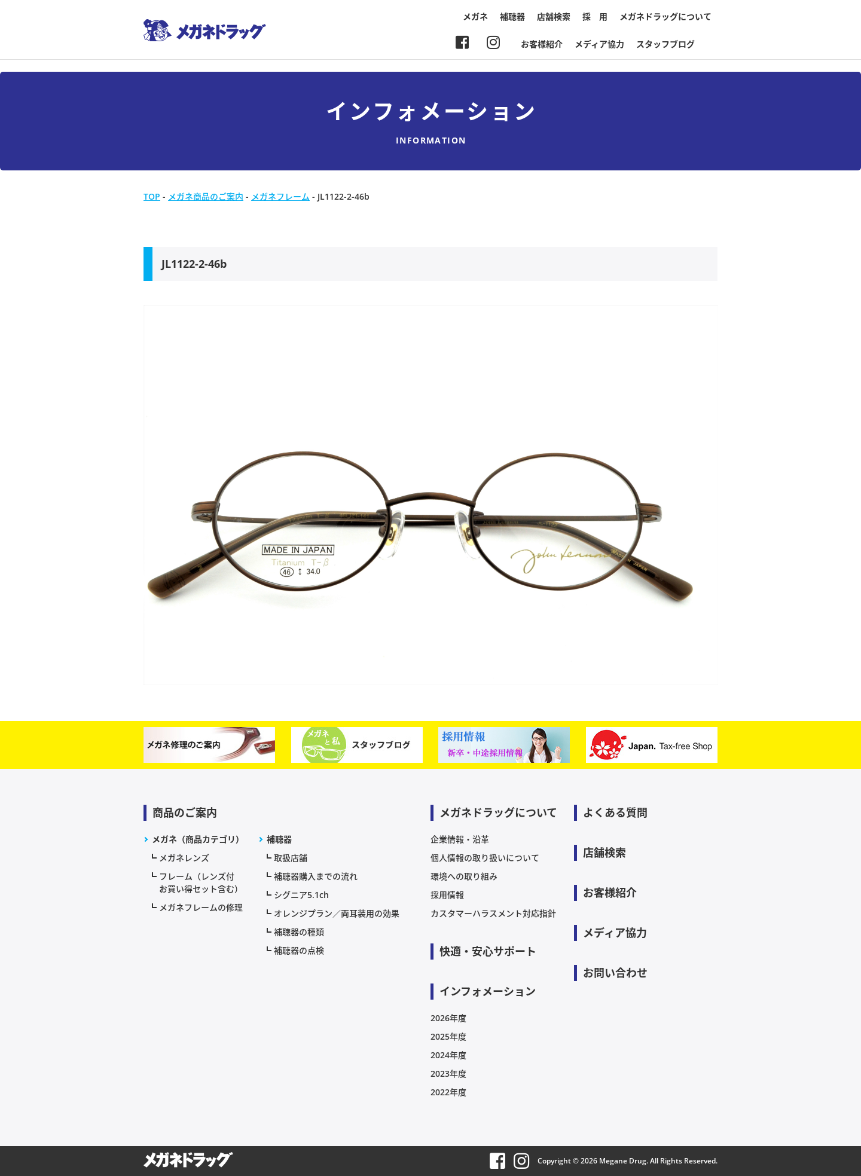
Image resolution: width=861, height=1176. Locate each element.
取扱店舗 (290, 857)
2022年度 (448, 1092)
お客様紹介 (542, 44)
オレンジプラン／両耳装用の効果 (336, 913)
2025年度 (448, 1036)
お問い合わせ (615, 973)
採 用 (594, 16)
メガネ (475, 16)
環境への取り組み (463, 876)
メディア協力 (599, 44)
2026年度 (448, 1018)
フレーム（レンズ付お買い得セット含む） (201, 882)
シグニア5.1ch (301, 894)
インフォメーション (487, 991)
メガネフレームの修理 (201, 907)
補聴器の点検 (299, 950)
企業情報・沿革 (459, 839)
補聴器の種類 (299, 931)
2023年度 (448, 1073)
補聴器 (512, 16)
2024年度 (448, 1055)
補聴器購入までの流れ (316, 876)
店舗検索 (553, 16)
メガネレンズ (184, 857)
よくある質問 (615, 812)
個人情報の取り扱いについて (484, 857)
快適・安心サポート (487, 951)
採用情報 (447, 894)
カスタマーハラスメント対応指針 (493, 913)
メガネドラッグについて (665, 16)
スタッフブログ (665, 44)
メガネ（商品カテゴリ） (198, 839)
